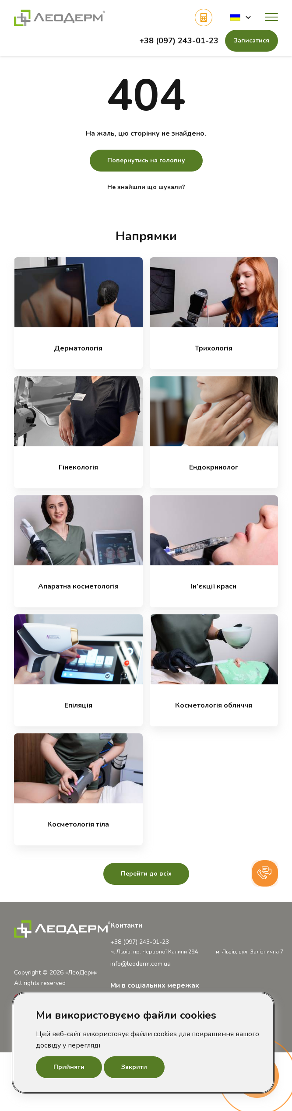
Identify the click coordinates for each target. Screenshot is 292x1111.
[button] (240, 17)
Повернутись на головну (146, 160)
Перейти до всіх (146, 873)
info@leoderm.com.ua (140, 964)
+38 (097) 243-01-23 (178, 40)
